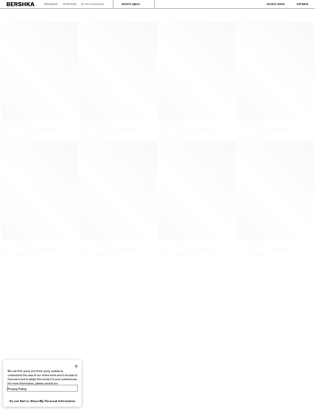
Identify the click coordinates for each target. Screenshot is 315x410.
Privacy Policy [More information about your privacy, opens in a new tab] (17, 389)
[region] (42, 383)
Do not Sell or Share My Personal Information (42, 401)
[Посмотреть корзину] (298, 4)
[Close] (76, 366)
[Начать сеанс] (271, 4)
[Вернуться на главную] (21, 4)
